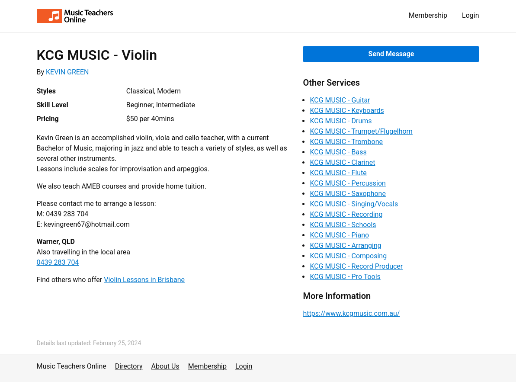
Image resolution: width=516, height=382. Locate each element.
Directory (129, 366)
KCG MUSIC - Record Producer (356, 266)
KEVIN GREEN (67, 72)
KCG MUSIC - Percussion (347, 183)
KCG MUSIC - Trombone (346, 142)
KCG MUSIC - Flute (338, 173)
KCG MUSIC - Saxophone (347, 193)
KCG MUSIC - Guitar (340, 100)
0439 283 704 (58, 262)
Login (470, 15)
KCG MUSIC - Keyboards (347, 110)
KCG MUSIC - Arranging (345, 245)
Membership (428, 15)
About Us (165, 366)
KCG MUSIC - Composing (348, 256)
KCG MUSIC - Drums (341, 121)
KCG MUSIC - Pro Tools (345, 277)
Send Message (391, 54)
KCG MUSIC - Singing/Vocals (354, 204)
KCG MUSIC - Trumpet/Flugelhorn (361, 131)
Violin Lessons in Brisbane (144, 280)
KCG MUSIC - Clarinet (342, 162)
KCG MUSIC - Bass (338, 152)
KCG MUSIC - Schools (343, 225)
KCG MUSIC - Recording (346, 214)
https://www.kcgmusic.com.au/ (351, 313)
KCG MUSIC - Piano (339, 235)
